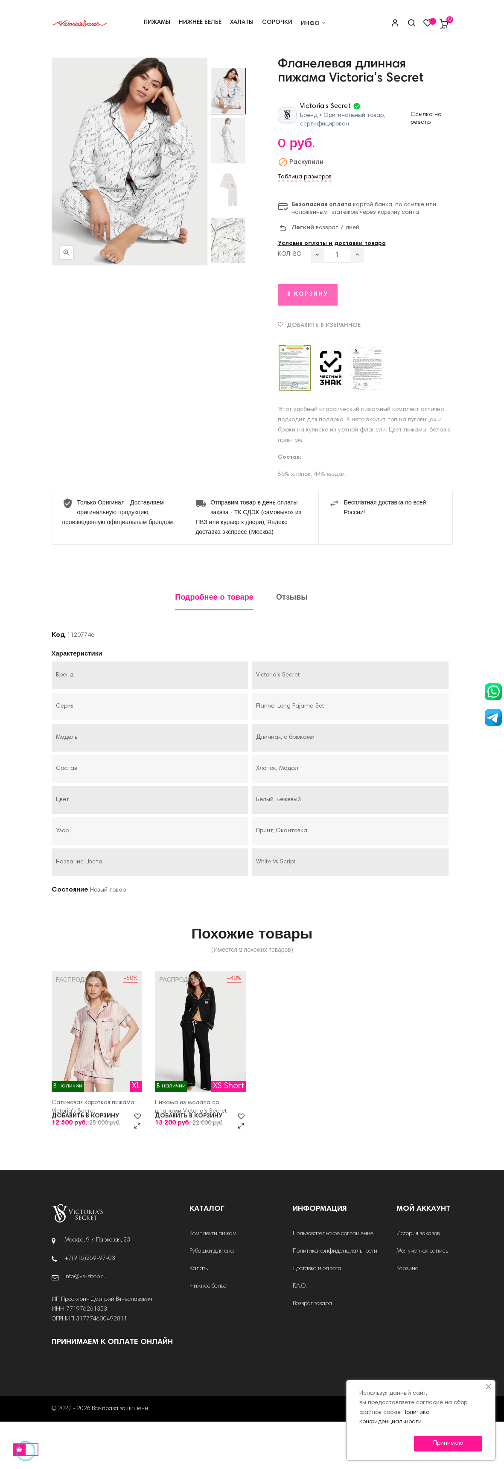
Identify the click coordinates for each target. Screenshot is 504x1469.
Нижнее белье (208, 1334)
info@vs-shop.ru (85, 1324)
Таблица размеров (305, 224)
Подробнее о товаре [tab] (214, 645)
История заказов (418, 1281)
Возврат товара (312, 1351)
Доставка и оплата (317, 1316)
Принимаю (448, 1443)
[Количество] (337, 302)
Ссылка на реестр (426, 166)
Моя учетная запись (422, 1299)
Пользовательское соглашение (333, 1281)
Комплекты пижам (212, 1281)
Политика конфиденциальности (335, 1299)
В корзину (307, 342)
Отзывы (292, 645)
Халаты (199, 1316)
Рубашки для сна (211, 1299)
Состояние (70, 937)
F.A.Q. (300, 1334)
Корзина (407, 1316)
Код (58, 682)
